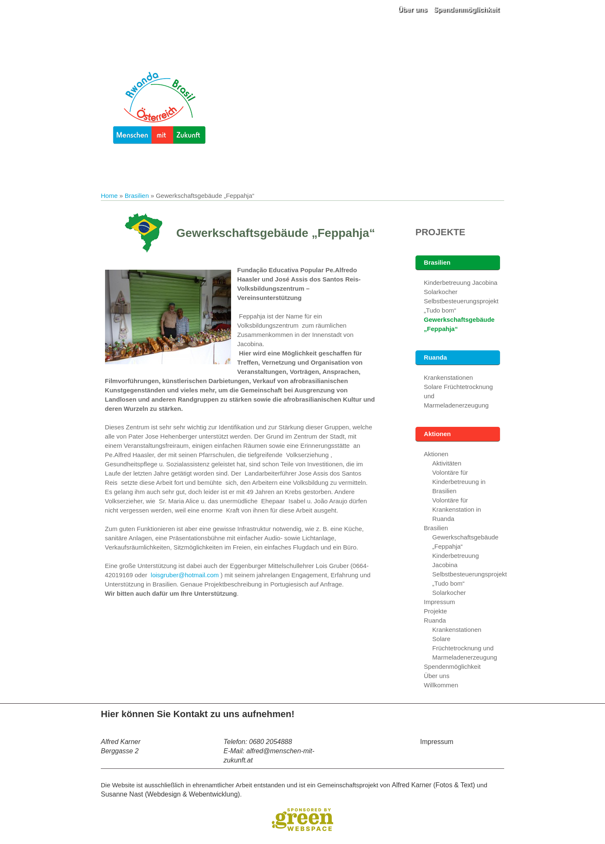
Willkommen (441, 685)
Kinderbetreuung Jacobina (460, 282)
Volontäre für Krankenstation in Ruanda (456, 509)
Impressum (439, 601)
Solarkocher (441, 291)
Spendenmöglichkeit (466, 9)
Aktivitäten (446, 463)
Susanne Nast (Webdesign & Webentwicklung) (170, 794)
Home (109, 195)
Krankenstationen (448, 377)
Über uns (412, 9)
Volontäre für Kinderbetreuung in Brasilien (459, 481)
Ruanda (435, 357)
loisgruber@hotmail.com (185, 574)
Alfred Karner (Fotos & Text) (433, 785)
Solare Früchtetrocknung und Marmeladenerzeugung (464, 648)
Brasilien (137, 195)
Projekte (441, 232)
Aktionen (437, 433)
